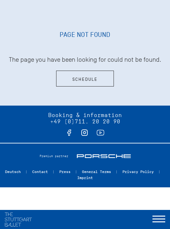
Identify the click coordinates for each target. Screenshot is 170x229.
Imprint (85, 178)
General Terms (96, 172)
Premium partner (54, 156)
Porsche (104, 156)
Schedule (85, 79)
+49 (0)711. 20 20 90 (85, 121)
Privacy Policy (138, 172)
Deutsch (13, 172)
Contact (40, 172)
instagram (84, 132)
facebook (69, 132)
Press (64, 172)
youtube (100, 132)
